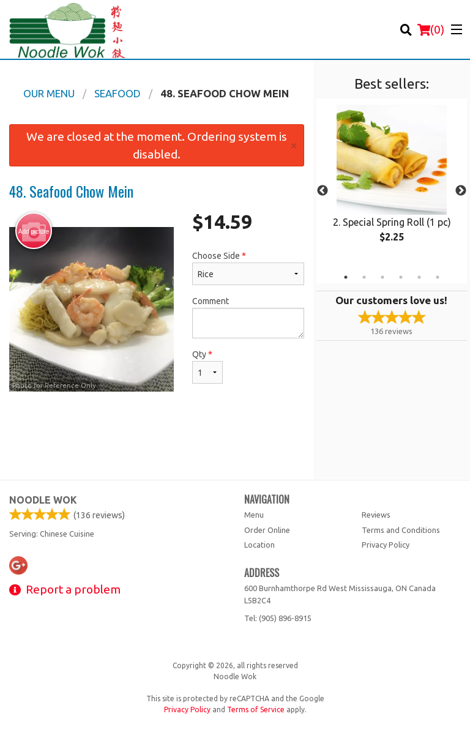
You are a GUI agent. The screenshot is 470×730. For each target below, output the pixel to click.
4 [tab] (401, 277)
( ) (430, 29)
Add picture (34, 231)
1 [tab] (346, 277)
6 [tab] (437, 277)
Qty (207, 366)
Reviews (376, 514)
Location (259, 544)
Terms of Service (256, 709)
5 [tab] (419, 277)
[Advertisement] (156, 439)
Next (461, 191)
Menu (254, 514)
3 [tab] (382, 277)
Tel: (277, 618)
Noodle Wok (43, 499)
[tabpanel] (391, 184)
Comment (248, 317)
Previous (322, 191)
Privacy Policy (385, 544)
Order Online (267, 530)
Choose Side (248, 268)
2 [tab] (364, 277)
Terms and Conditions (401, 530)
